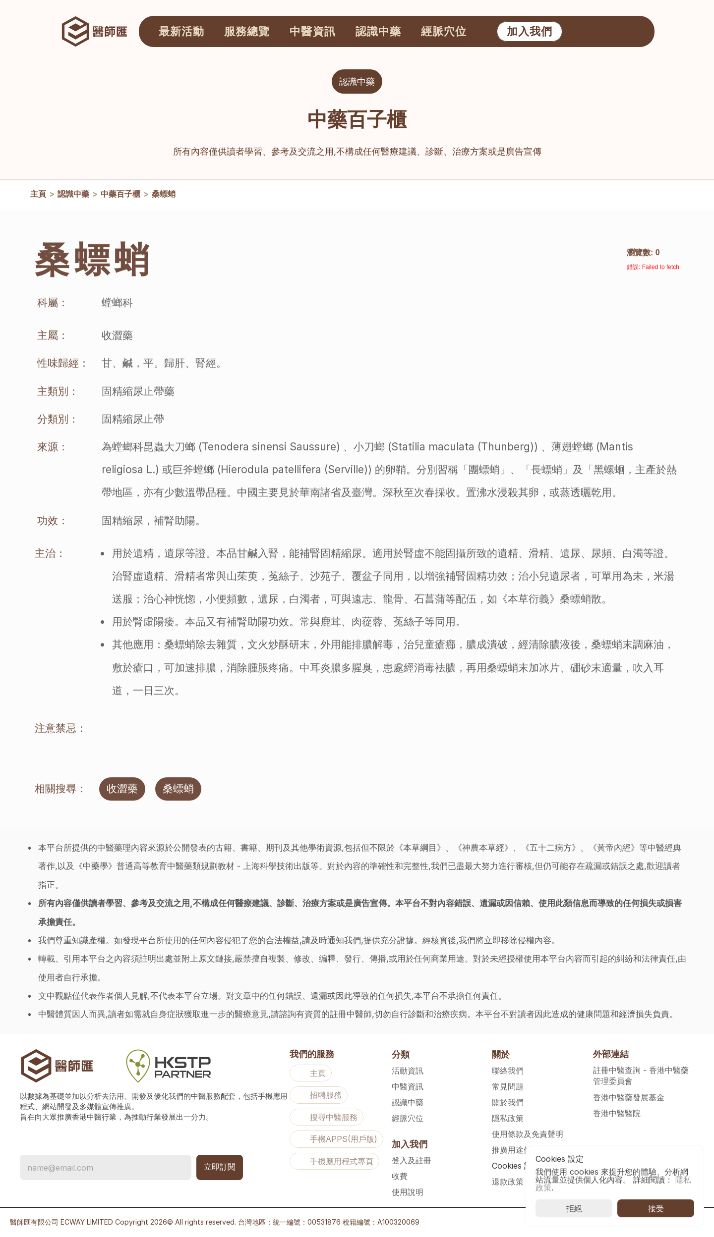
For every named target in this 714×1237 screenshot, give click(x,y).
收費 (400, 1176)
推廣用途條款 (515, 1150)
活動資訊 (407, 1071)
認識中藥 (73, 197)
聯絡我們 (508, 1071)
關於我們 (508, 1102)
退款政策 (508, 1181)
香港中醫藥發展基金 (628, 1097)
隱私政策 (508, 1118)
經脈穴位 (407, 1118)
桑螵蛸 (164, 197)
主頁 (38, 197)
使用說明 (407, 1192)
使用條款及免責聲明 (527, 1134)
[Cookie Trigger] (516, 1165)
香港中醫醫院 (617, 1113)
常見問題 (508, 1086)
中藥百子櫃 (120, 197)
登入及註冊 (411, 1160)
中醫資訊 (407, 1086)
